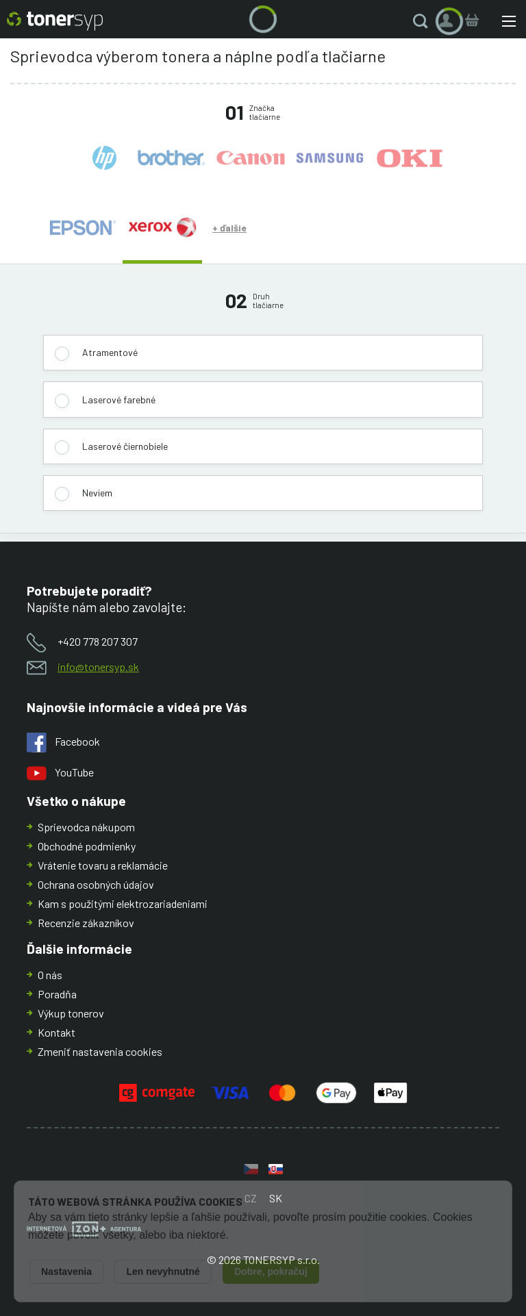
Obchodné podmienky (87, 845)
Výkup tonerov (71, 1013)
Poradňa (57, 993)
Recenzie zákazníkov (86, 922)
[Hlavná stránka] (55, 21)
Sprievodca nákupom (86, 826)
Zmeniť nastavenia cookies (100, 1051)
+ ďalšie (229, 227)
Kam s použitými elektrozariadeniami (123, 903)
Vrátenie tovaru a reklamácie (103, 865)
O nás (50, 974)
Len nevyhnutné (162, 1271)
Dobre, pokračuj (271, 1271)
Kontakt (56, 1032)
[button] (423, 21)
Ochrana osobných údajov (96, 884)
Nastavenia (66, 1271)
